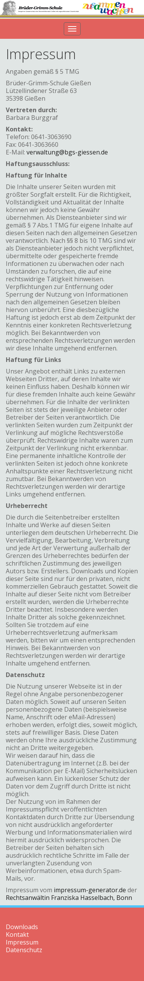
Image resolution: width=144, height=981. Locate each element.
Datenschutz (24, 950)
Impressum (22, 942)
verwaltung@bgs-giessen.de (67, 152)
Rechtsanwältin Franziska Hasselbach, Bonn (69, 897)
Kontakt (17, 934)
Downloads (22, 927)
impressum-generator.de (90, 890)
